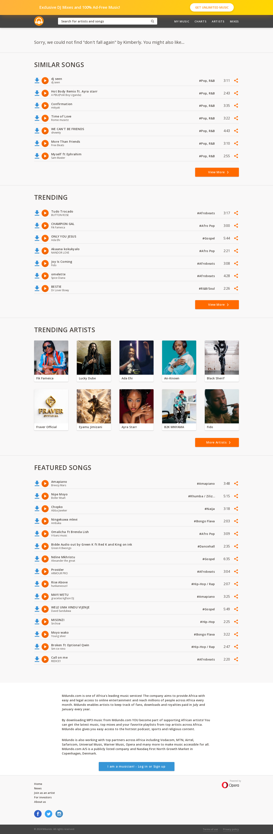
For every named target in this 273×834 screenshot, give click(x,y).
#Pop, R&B (207, 81)
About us (40, 802)
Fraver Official (46, 427)
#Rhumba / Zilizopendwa (202, 496)
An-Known (171, 378)
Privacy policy (231, 829)
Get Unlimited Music (212, 7)
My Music (181, 21)
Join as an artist (44, 793)
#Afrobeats (206, 213)
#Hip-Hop (208, 622)
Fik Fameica (45, 378)
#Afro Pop (207, 226)
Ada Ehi (127, 378)
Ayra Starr (129, 427)
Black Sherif (216, 378)
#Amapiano (206, 484)
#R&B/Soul (207, 288)
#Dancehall (206, 546)
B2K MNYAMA (174, 427)
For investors (43, 797)
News (38, 788)
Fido (210, 427)
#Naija (210, 509)
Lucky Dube (87, 378)
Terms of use (210, 829)
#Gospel (209, 238)
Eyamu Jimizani (90, 427)
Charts (200, 21)
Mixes (234, 21)
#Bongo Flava (205, 521)
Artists (218, 21)
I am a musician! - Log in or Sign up (136, 766)
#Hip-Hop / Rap (203, 584)
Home (38, 784)
